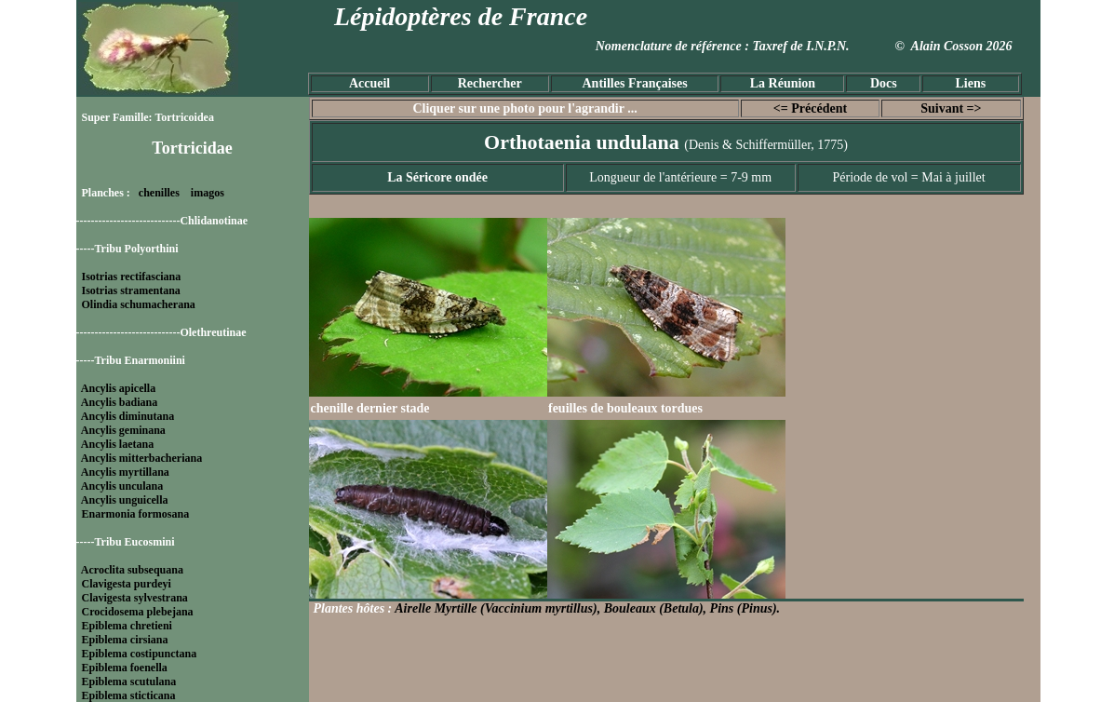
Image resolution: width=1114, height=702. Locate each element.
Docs (883, 83)
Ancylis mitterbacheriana (141, 458)
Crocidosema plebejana (138, 611)
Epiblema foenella (125, 667)
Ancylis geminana (123, 430)
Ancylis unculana (122, 486)
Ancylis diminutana (127, 416)
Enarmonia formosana (136, 513)
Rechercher (490, 83)
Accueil (369, 83)
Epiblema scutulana (129, 681)
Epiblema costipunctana (139, 653)
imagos (207, 192)
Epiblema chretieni (127, 625)
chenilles (159, 192)
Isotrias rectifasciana (131, 276)
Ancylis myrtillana (125, 472)
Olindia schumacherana (138, 304)
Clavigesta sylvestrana (135, 597)
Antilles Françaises (635, 83)
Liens (970, 83)
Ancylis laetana (117, 444)
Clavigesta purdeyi (126, 583)
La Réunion (782, 83)
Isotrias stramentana (131, 290)
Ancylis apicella (118, 388)
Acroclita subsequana (132, 569)
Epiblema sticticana (129, 695)
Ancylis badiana (119, 402)
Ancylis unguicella (124, 499)
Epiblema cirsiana (125, 639)
